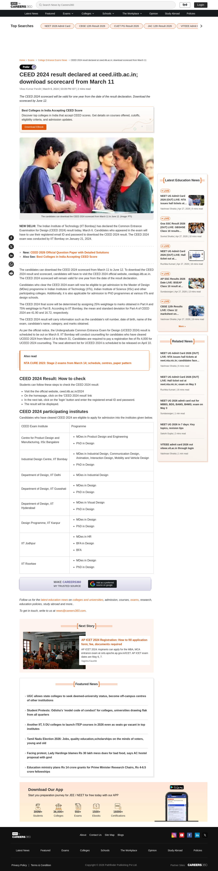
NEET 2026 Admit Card (57, 26)
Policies (191, 13)
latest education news (54, 599)
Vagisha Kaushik (89, 661)
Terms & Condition (41, 865)
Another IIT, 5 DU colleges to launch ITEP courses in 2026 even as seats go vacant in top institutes (86, 726)
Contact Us (95, 835)
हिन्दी (185, 5)
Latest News (31, 13)
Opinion (153, 13)
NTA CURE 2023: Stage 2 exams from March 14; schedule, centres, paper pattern (78, 363)
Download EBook (34, 127)
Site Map (109, 835)
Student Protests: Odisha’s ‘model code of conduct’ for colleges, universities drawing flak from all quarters (87, 712)
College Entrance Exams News (52, 60)
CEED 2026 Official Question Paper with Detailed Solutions (69, 252)
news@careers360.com (71, 610)
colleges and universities (88, 599)
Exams (68, 13)
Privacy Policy (19, 865)
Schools (108, 13)
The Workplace (132, 13)
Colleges (88, 13)
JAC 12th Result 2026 (160, 26)
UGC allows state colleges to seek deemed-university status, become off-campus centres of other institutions (86, 698)
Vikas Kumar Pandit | (31, 88)
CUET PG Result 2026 (126, 26)
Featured (50, 13)
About (83, 835)
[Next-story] (54, 650)
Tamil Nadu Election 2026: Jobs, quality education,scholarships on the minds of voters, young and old (85, 741)
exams (134, 599)
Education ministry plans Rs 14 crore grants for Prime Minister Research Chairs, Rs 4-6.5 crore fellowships (86, 769)
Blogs (121, 835)
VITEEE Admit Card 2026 (195, 26)
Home (22, 60)
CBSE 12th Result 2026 (92, 26)
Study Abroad (172, 13)
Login (200, 4)
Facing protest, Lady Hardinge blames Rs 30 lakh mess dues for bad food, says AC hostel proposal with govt (87, 755)
